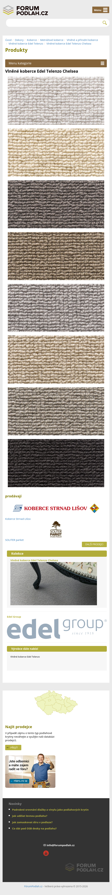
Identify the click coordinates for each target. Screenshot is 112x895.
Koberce (32, 40)
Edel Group (57, 627)
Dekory (19, 40)
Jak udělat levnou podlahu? (29, 816)
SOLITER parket (14, 540)
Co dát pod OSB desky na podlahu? (34, 828)
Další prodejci (94, 544)
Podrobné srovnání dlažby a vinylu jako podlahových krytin (50, 809)
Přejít (14, 747)
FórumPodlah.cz (33, 886)
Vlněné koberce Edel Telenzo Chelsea (69, 43)
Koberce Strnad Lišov (18, 519)
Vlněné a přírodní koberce (82, 40)
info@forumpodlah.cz (61, 845)
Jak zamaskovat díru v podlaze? (32, 822)
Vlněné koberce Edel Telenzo (25, 43)
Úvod (8, 40)
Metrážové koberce (51, 40)
